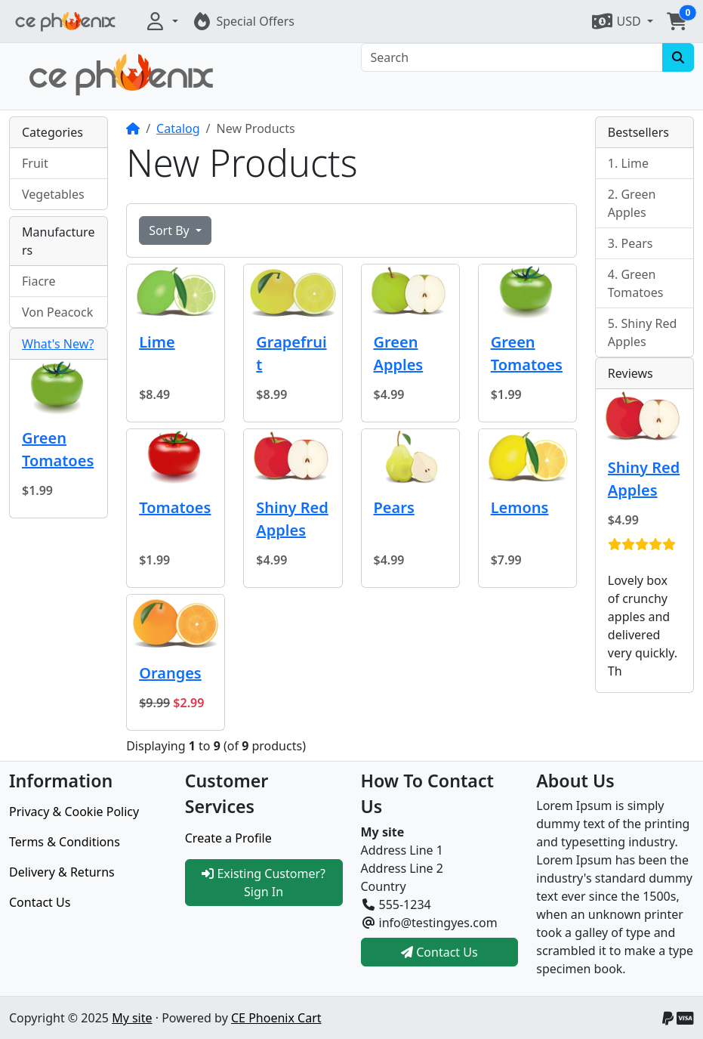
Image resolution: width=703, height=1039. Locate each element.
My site (132, 1018)
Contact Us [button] (439, 952)
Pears (394, 507)
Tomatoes (175, 507)
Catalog (178, 128)
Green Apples (399, 353)
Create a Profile (228, 838)
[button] (160, 21)
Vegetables (53, 194)
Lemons (520, 507)
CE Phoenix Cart (276, 1018)
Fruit (35, 163)
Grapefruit (291, 353)
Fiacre (38, 281)
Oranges (170, 673)
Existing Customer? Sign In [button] (263, 882)
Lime (156, 342)
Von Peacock (57, 312)
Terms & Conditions (64, 841)
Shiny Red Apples (292, 518)
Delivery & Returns (62, 872)
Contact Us (39, 902)
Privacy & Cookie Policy (74, 811)
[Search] (512, 57)
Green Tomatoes (527, 353)
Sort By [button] (171, 230)
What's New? (58, 344)
